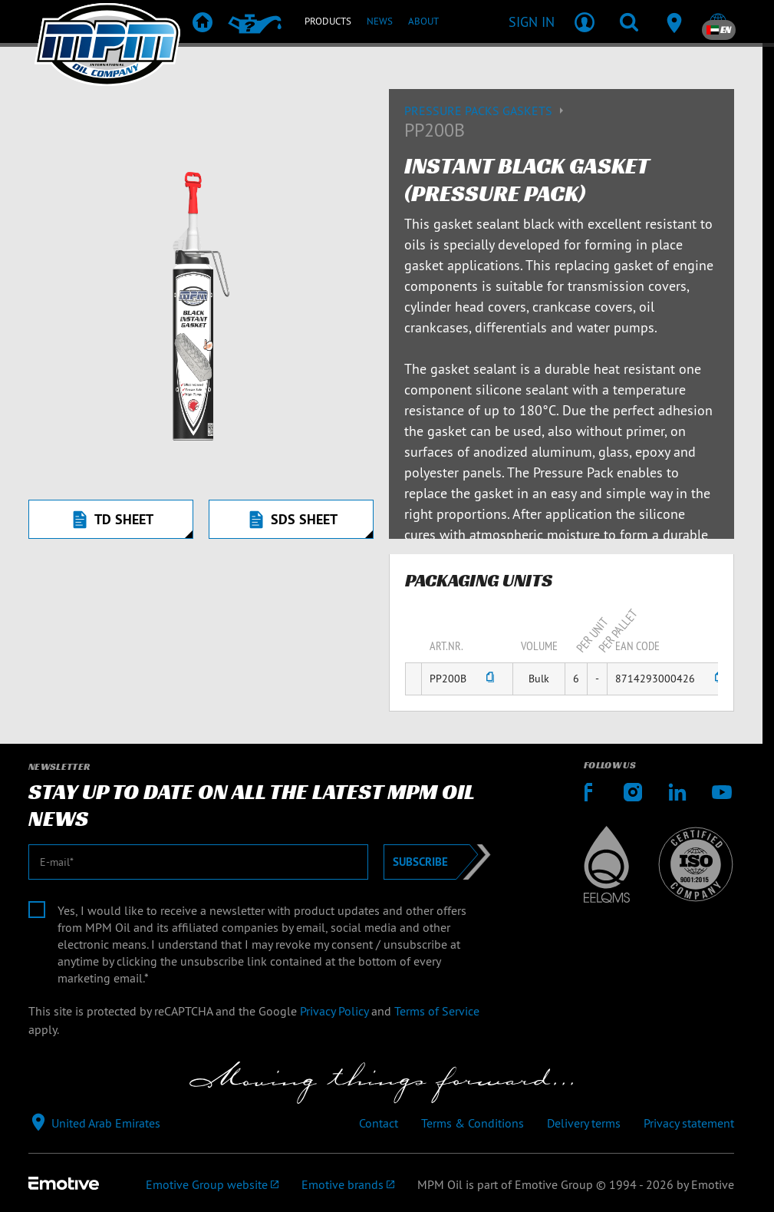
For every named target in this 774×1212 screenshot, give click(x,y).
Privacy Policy (334, 1011)
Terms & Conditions (472, 1123)
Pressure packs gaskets (486, 110)
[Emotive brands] (347, 1184)
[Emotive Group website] (212, 1184)
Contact (378, 1123)
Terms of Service (436, 1011)
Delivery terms (584, 1123)
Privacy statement (689, 1123)
